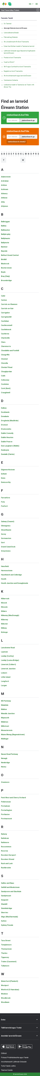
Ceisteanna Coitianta (9, 80)
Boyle (3, 272)
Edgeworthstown (8, 470)
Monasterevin (6, 730)
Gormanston (6, 538)
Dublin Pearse (6, 442)
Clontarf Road (6, 367)
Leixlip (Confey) (7, 656)
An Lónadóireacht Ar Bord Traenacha (15, 42)
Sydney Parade (7, 925)
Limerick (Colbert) (8, 664)
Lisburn (4, 673)
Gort (3, 543)
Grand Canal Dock (8, 547)
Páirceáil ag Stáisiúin (9, 37)
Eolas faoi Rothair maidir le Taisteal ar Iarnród (17, 46)
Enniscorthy (6, 482)
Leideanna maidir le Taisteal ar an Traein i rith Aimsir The (17, 86)
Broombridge (6, 280)
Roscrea (4, 851)
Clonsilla (4, 363)
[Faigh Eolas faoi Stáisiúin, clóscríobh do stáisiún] (13, 137)
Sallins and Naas (7, 883)
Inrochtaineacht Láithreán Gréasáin (14, 1062)
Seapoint (4, 900)
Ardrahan (5, 181)
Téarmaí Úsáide (7, 1070)
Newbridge (5, 763)
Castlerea (5, 334)
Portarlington (6, 810)
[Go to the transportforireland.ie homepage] (9, 3)
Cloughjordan (6, 372)
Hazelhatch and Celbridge (11, 575)
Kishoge (4, 632)
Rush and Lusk (7, 863)
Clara (3, 342)
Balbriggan (5, 222)
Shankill (4, 904)
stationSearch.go (28, 120)
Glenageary (5, 526)
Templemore (6, 945)
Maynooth (5, 718)
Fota (3, 502)
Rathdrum (5, 838)
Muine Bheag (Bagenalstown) (13, 735)
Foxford (4, 506)
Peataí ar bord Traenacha (11, 57)
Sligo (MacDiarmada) (9, 917)
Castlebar (5, 321)
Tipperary (5, 957)
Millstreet (5, 726)
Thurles (4, 953)
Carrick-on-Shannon (9, 304)
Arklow (4, 185)
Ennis (3, 478)
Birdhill (4, 259)
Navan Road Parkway (9, 754)
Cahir (3, 296)
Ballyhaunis (5, 238)
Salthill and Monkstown (10, 887)
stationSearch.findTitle (18, 131)
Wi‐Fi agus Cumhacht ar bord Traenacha (16, 66)
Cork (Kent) (5, 388)
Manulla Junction (8, 713)
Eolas (3, 1020)
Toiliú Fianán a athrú (8, 1066)
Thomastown (6, 949)
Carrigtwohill (6, 317)
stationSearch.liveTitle (18, 115)
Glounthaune (6, 530)
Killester (4, 624)
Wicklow (4, 994)
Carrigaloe (5, 313)
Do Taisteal (6, 23)
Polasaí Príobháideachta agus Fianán (14, 1057)
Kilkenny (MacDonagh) (10, 615)
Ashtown (4, 189)
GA (30, 4)
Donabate (5, 416)
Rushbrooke (6, 868)
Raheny (4, 834)
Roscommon (6, 847)
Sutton (3, 921)
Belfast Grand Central (10, 255)
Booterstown (6, 268)
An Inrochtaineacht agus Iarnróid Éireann (16, 76)
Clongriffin (5, 355)
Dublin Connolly (7, 433)
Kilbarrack (5, 599)
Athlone (4, 198)
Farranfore (5, 498)
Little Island (5, 677)
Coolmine (5, 384)
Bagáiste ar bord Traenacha (12, 71)
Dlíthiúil (4, 1053)
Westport (5, 985)
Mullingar (5, 739)
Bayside (4, 251)
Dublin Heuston (7, 437)
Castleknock (6, 329)
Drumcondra (6, 429)
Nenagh (4, 758)
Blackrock (5, 264)
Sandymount (6, 896)
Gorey (3, 534)
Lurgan (4, 685)
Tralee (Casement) (8, 962)
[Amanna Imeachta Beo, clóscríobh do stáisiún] (13, 120)
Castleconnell (6, 325)
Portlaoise (5, 814)
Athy (3, 202)
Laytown (4, 652)
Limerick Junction (8, 669)
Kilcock (4, 603)
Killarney (4, 620)
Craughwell (5, 393)
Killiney (4, 628)
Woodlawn (5, 1002)
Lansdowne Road (8, 648)
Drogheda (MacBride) (9, 421)
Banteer (4, 247)
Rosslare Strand (7, 859)
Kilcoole (4, 607)
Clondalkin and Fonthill (10, 351)
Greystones (6, 551)
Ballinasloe (5, 230)
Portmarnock (6, 819)
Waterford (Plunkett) (9, 981)
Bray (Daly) (5, 276)
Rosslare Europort (8, 855)
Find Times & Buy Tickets (10, 10)
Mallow (4, 709)
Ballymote (5, 243)
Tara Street (5, 941)
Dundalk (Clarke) (8, 454)
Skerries (4, 912)
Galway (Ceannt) (7, 521)
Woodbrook (5, 998)
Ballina (3, 226)
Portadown (5, 806)
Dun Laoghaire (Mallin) (10, 446)
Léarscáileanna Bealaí (10, 33)
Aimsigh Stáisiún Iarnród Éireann (14, 28)
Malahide (4, 705)
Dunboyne (5, 450)
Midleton (4, 722)
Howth (3, 579)
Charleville (5, 338)
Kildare (4, 611)
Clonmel (4, 359)
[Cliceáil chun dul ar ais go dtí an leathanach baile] (4, 3)
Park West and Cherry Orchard (13, 798)
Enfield (4, 474)
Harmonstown (6, 571)
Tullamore (5, 966)
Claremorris (6, 346)
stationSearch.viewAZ (17, 142)
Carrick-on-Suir (7, 308)
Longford (5, 681)
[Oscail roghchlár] (36, 4)
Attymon (4, 206)
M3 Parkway (6, 701)
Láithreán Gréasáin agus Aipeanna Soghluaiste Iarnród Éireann (18, 52)
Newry (3, 767)
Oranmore (5, 782)
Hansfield (5, 566)
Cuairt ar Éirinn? (7, 62)
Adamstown (6, 177)
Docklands (5, 412)
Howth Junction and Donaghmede (14, 583)
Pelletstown (6, 802)
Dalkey (4, 408)
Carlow (4, 300)
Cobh (3, 376)
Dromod (4, 425)
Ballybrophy (5, 234)
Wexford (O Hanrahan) (10, 990)
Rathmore (5, 842)
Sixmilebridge (6, 908)
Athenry (4, 194)
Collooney (5, 380)
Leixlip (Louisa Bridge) (10, 660)
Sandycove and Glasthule (11, 891)
